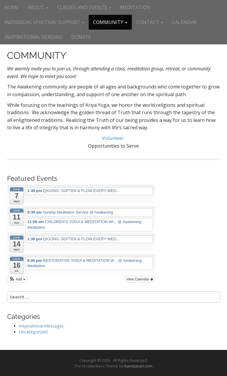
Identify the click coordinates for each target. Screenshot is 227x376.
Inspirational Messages (41, 326)
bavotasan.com (138, 366)
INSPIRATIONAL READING (33, 37)
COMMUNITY (110, 22)
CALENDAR (184, 22)
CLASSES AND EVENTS (84, 7)
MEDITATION (135, 7)
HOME (11, 7)
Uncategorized (33, 332)
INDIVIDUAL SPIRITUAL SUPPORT (44, 22)
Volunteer (113, 138)
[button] (17, 279)
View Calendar (139, 279)
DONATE (81, 37)
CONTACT (149, 22)
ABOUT (37, 7)
